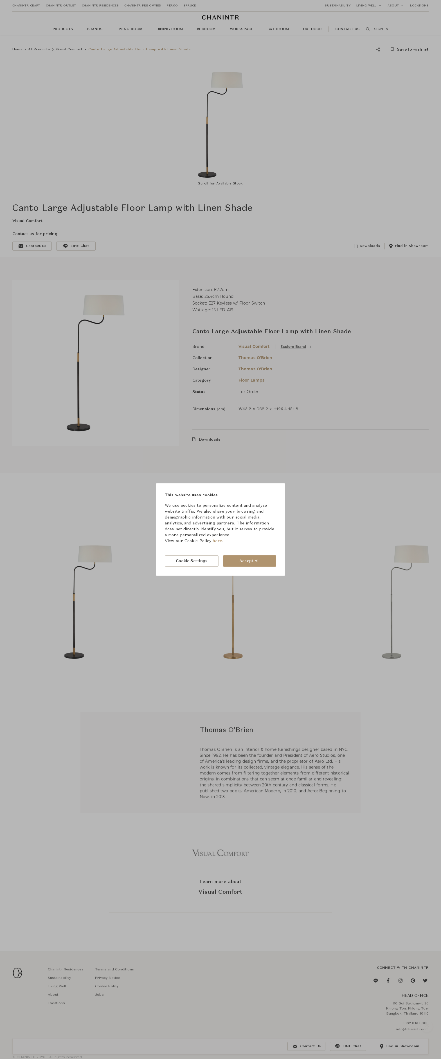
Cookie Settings (192, 561)
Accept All (249, 561)
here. (218, 541)
